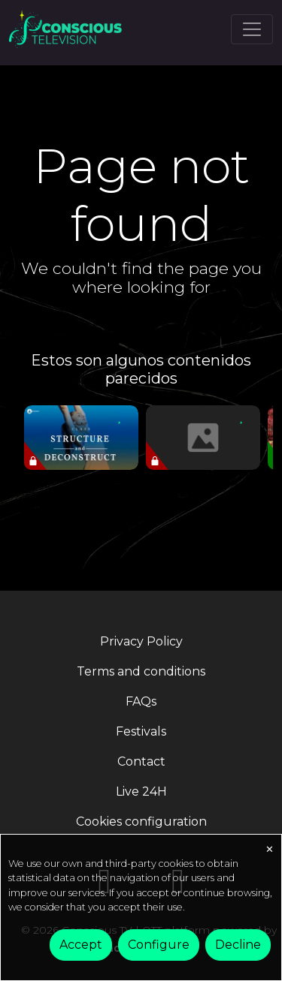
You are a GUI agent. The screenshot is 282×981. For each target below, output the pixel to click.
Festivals (141, 731)
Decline (238, 944)
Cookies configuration (141, 821)
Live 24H (141, 791)
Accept (80, 944)
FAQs (141, 701)
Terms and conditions (141, 671)
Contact (141, 761)
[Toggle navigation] (252, 29)
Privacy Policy (141, 641)
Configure (159, 944)
